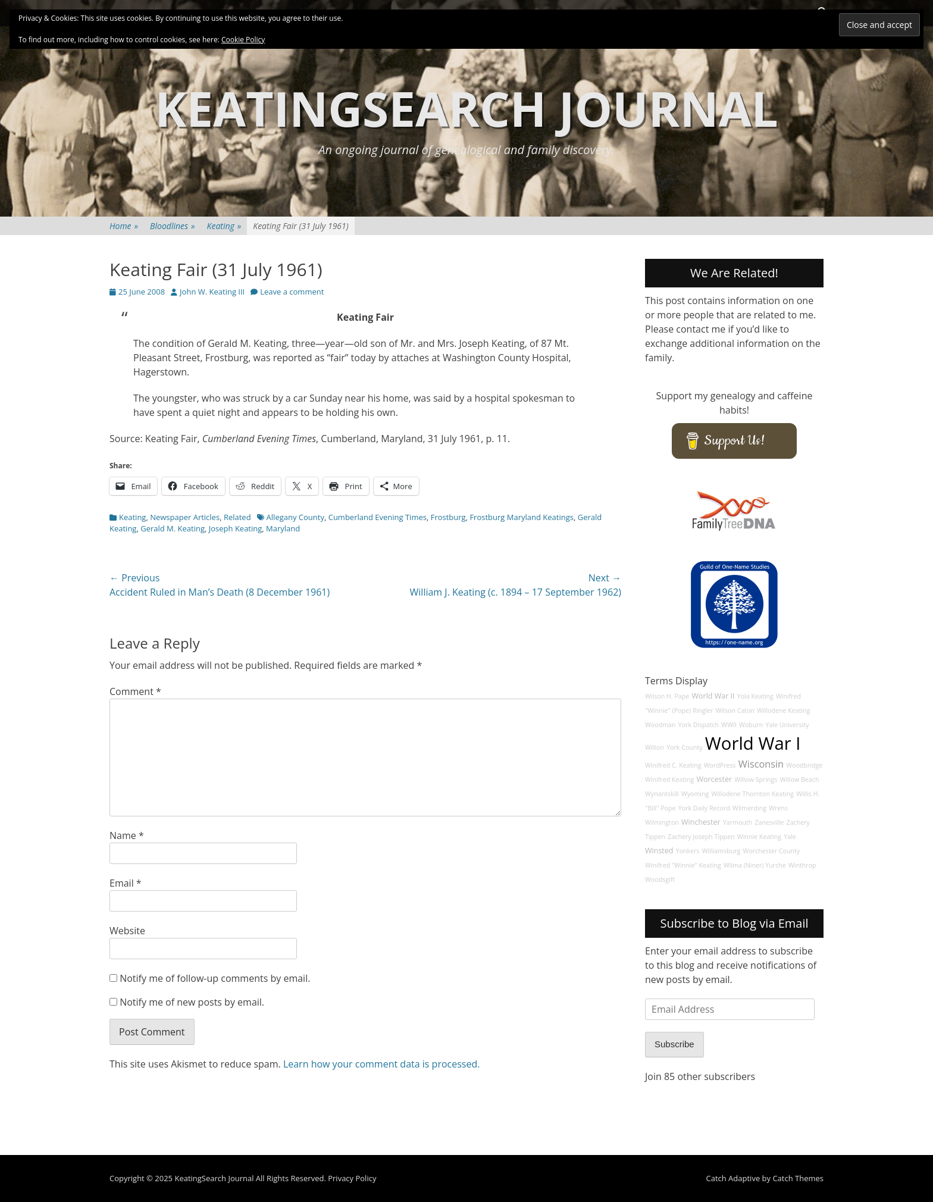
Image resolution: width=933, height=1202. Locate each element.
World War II (712, 696)
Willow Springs (755, 779)
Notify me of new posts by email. (192, 1002)
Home (123, 226)
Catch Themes (798, 1178)
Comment (135, 691)
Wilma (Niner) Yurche (755, 865)
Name (126, 835)
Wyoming (695, 794)
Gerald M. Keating (172, 528)
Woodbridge (804, 765)
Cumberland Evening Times (377, 517)
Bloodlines (172, 226)
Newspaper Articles (185, 517)
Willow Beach (799, 779)
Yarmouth (737, 822)
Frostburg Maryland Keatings (521, 517)
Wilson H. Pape (667, 696)
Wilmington (662, 822)
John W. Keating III (212, 291)
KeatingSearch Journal (466, 108)
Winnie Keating (759, 836)
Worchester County (771, 851)
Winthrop (802, 865)
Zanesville (769, 822)
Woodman (660, 725)
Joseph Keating (235, 528)
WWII (729, 725)
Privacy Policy (352, 1178)
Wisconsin (761, 764)
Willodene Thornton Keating (753, 794)
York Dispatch (698, 725)
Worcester (714, 779)
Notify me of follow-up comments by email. (215, 978)
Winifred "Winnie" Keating (683, 865)
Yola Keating (755, 696)
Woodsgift (660, 879)
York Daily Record (704, 808)
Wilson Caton (735, 710)
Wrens (778, 808)
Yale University (787, 725)
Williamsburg (721, 851)
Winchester (701, 822)
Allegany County (295, 517)
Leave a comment (292, 291)
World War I (753, 743)
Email (125, 883)
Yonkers (688, 851)
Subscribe (674, 1044)
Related (237, 517)
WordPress (720, 765)
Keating (224, 226)
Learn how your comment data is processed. (381, 1063)
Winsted (659, 851)
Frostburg (448, 517)
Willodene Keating (783, 710)
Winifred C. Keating (673, 765)
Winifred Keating (669, 779)
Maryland (283, 528)
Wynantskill (662, 794)
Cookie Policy (243, 40)
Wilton (654, 747)
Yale (790, 836)
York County (684, 747)
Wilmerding (749, 808)
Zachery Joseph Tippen (701, 836)
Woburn (751, 725)
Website (127, 930)
